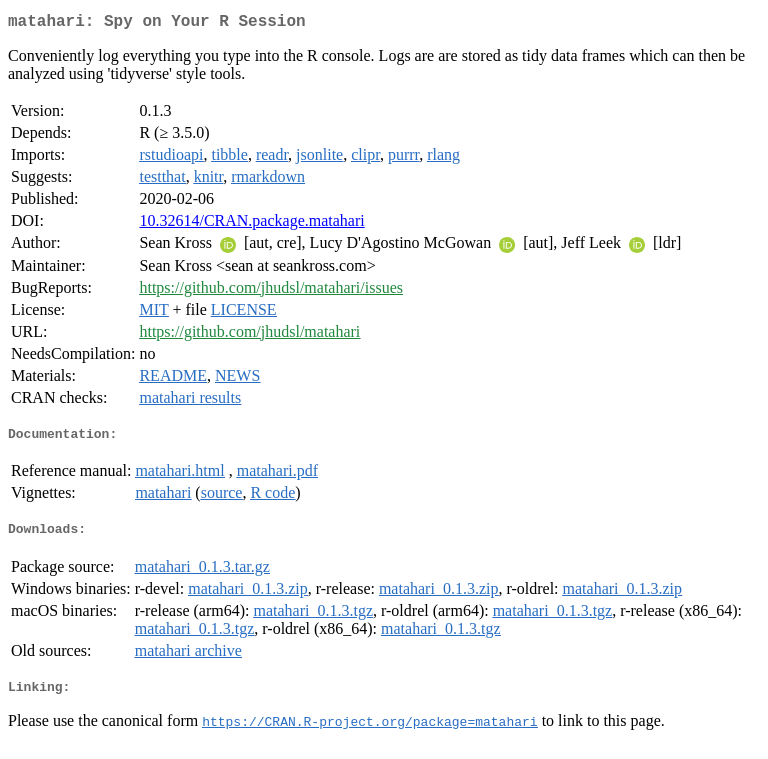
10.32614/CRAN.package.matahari (251, 224)
